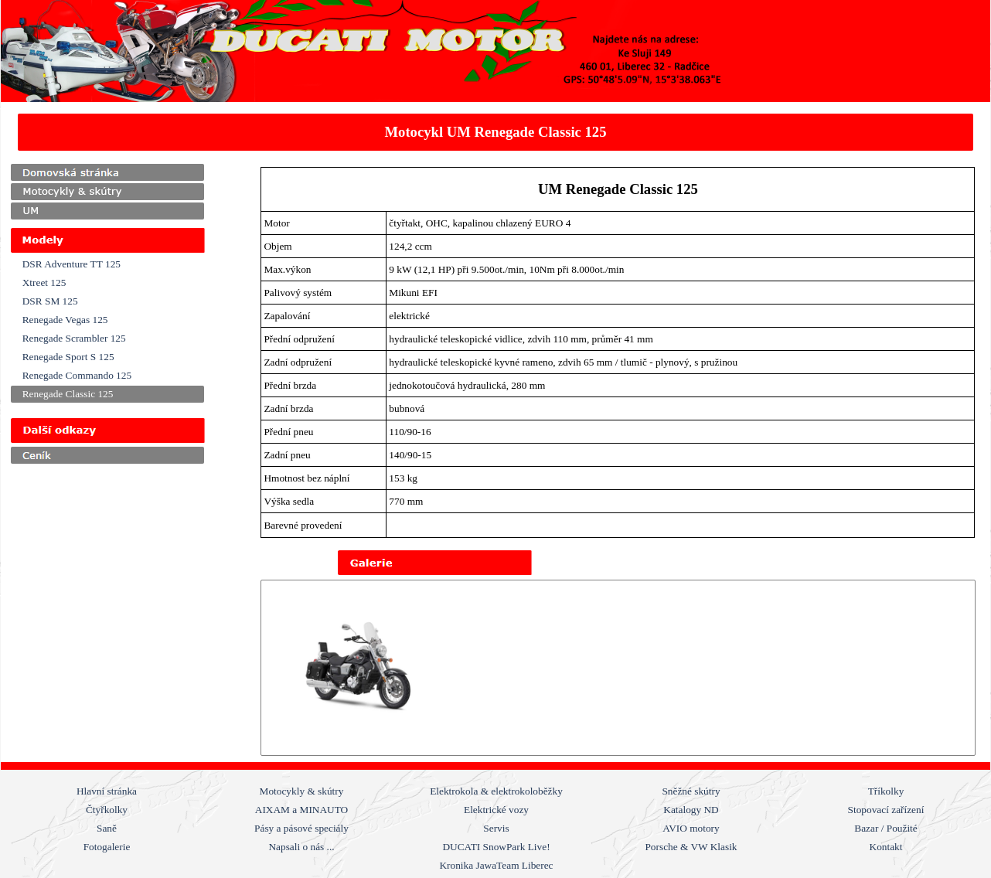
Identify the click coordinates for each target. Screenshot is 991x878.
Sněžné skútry (691, 791)
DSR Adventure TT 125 (71, 264)
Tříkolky (886, 791)
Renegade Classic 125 (68, 394)
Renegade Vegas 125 (65, 319)
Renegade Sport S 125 (68, 356)
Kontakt (886, 846)
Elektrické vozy (496, 809)
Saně (107, 828)
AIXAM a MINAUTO (301, 809)
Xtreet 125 (44, 282)
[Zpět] (271, 668)
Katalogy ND (690, 809)
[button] (360, 668)
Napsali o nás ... (301, 846)
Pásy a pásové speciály (301, 828)
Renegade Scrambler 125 (74, 338)
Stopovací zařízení (886, 809)
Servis (496, 828)
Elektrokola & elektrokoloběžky (496, 791)
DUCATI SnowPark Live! (496, 846)
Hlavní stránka (107, 791)
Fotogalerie (107, 846)
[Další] (965, 668)
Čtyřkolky (107, 809)
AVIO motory (690, 828)
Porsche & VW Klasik (691, 846)
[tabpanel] (496, 132)
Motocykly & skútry (302, 791)
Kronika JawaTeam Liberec (496, 865)
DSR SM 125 (50, 301)
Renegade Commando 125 (76, 375)
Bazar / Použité (885, 828)
